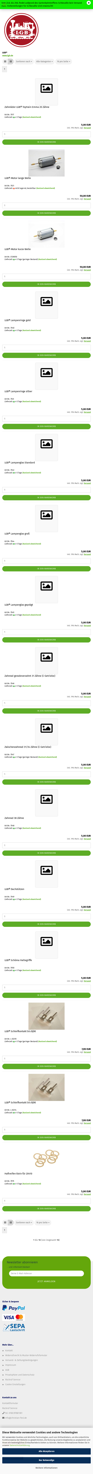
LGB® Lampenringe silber (18, 391)
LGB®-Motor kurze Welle (18, 249)
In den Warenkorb (46, 142)
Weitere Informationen (46, 1468)
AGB (7, 1370)
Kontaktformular (10, 1403)
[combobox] (24, 61)
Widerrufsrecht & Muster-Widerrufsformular (26, 1355)
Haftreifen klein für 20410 (18, 1173)
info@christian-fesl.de (16, 1418)
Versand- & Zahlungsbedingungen (21, 1360)
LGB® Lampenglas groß (17, 533)
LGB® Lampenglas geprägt (19, 604)
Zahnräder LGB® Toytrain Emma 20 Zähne (27, 107)
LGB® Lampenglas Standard (20, 462)
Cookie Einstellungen (15, 1384)
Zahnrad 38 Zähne (14, 818)
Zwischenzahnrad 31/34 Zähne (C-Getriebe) (28, 747)
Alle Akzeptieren (46, 1451)
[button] (5, 61)
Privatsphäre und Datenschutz (19, 1375)
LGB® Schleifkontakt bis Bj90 (20, 1031)
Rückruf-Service (12, 1379)
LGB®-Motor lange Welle (18, 178)
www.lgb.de (7, 55)
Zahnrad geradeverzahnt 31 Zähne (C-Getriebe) (30, 675)
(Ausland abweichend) (31, 117)
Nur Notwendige (46, 1460)
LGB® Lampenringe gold (18, 320)
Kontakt (9, 1350)
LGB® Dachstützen (14, 889)
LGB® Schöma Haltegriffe (18, 960)
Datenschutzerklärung (20, 1445)
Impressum (10, 1365)
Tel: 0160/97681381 (13, 1413)
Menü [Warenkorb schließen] (4, 4)
